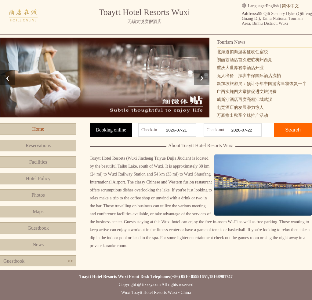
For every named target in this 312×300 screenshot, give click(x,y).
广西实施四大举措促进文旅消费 (247, 91)
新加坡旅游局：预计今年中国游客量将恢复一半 (262, 83)
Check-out (215, 130)
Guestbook (38, 228)
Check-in (149, 130)
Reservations (38, 145)
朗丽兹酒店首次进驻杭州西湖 (244, 59)
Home (38, 128)
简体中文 (290, 6)
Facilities (38, 162)
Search (293, 129)
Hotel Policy (38, 178)
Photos (38, 195)
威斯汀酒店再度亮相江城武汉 (244, 99)
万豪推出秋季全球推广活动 (242, 115)
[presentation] (7, 77)
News (38, 244)
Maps (38, 211)
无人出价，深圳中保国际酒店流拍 (249, 75)
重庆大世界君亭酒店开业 (240, 67)
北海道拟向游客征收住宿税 (242, 52)
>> (70, 261)
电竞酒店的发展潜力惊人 (240, 107)
